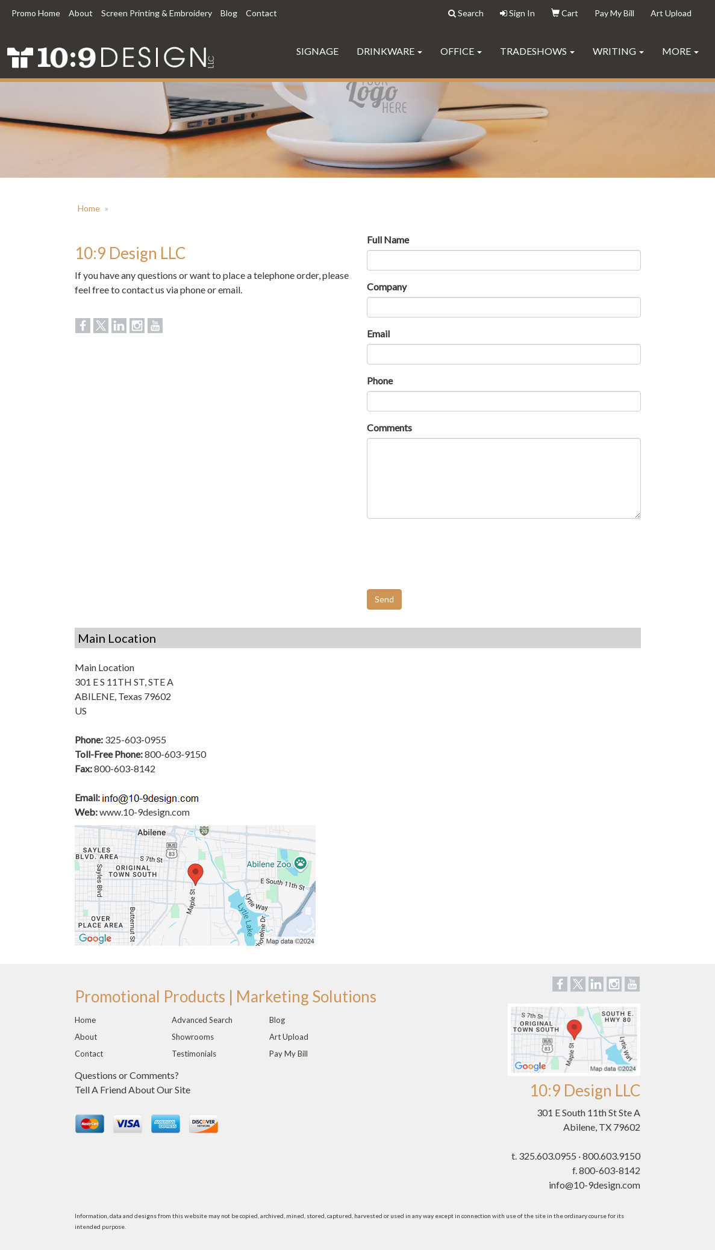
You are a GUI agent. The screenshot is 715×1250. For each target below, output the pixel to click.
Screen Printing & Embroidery (156, 13)
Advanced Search (202, 1020)
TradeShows (537, 51)
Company (387, 286)
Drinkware (389, 51)
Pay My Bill (288, 1053)
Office (461, 51)
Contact (261, 13)
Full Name (388, 239)
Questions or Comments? (127, 1075)
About (81, 13)
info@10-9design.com (594, 1184)
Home (89, 208)
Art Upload (288, 1037)
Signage (317, 51)
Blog (228, 13)
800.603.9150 (611, 1155)
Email (378, 333)
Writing (618, 51)
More (680, 51)
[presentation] (458, 551)
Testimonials (194, 1053)
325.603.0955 (547, 1155)
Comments (389, 427)
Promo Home (35, 13)
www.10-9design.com (144, 811)
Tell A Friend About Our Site (132, 1089)
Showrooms (193, 1037)
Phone (380, 380)
